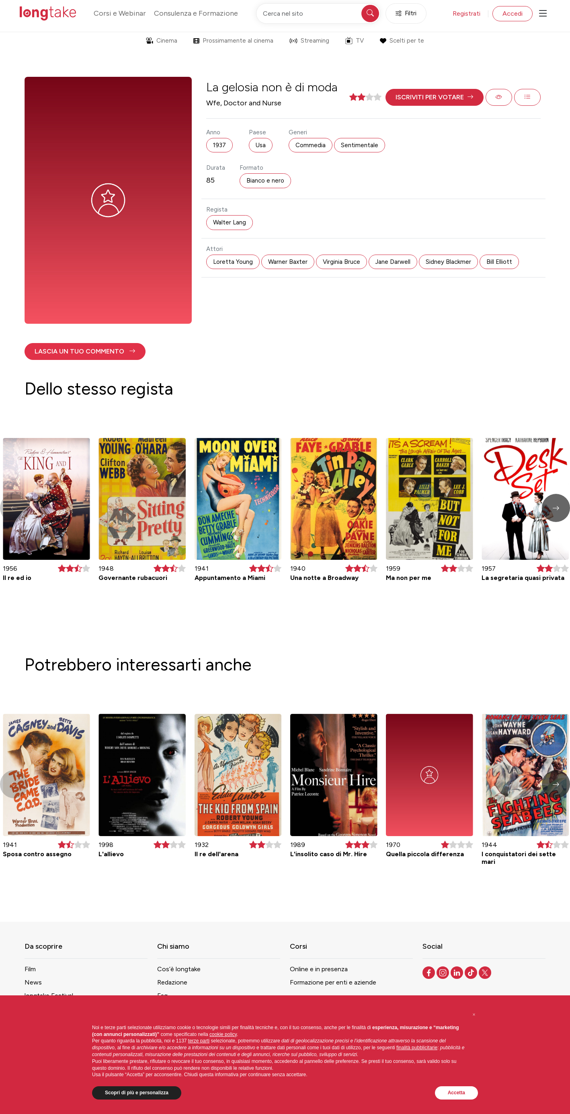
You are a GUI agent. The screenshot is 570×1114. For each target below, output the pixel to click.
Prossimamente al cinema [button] (233, 40)
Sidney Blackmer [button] (448, 261)
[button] (434, 97)
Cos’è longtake (179, 969)
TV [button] (354, 40)
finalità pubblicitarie (416, 1047)
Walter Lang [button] (229, 222)
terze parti (198, 1041)
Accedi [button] (512, 13)
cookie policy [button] (223, 1034)
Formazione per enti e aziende (333, 982)
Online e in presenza (319, 969)
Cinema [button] (161, 40)
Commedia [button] (310, 145)
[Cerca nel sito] (318, 13)
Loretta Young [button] (233, 261)
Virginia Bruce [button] (341, 261)
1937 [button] (219, 145)
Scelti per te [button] (402, 40)
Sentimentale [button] (359, 145)
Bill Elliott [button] (499, 261)
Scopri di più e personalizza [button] (136, 1093)
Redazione (172, 982)
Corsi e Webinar (120, 13)
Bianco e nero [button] (265, 180)
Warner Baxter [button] (288, 261)
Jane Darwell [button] (392, 261)
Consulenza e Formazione (196, 13)
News (33, 982)
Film (30, 969)
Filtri (406, 13)
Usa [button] (261, 145)
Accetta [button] (456, 1093)
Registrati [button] (466, 13)
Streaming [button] (309, 40)
